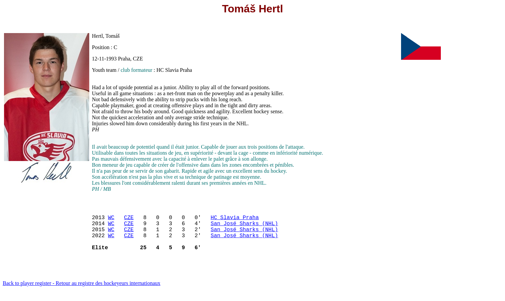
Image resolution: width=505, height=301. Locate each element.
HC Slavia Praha (235, 219)
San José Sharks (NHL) (244, 227)
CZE (129, 219)
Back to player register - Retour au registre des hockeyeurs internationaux (81, 292)
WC (111, 219)
